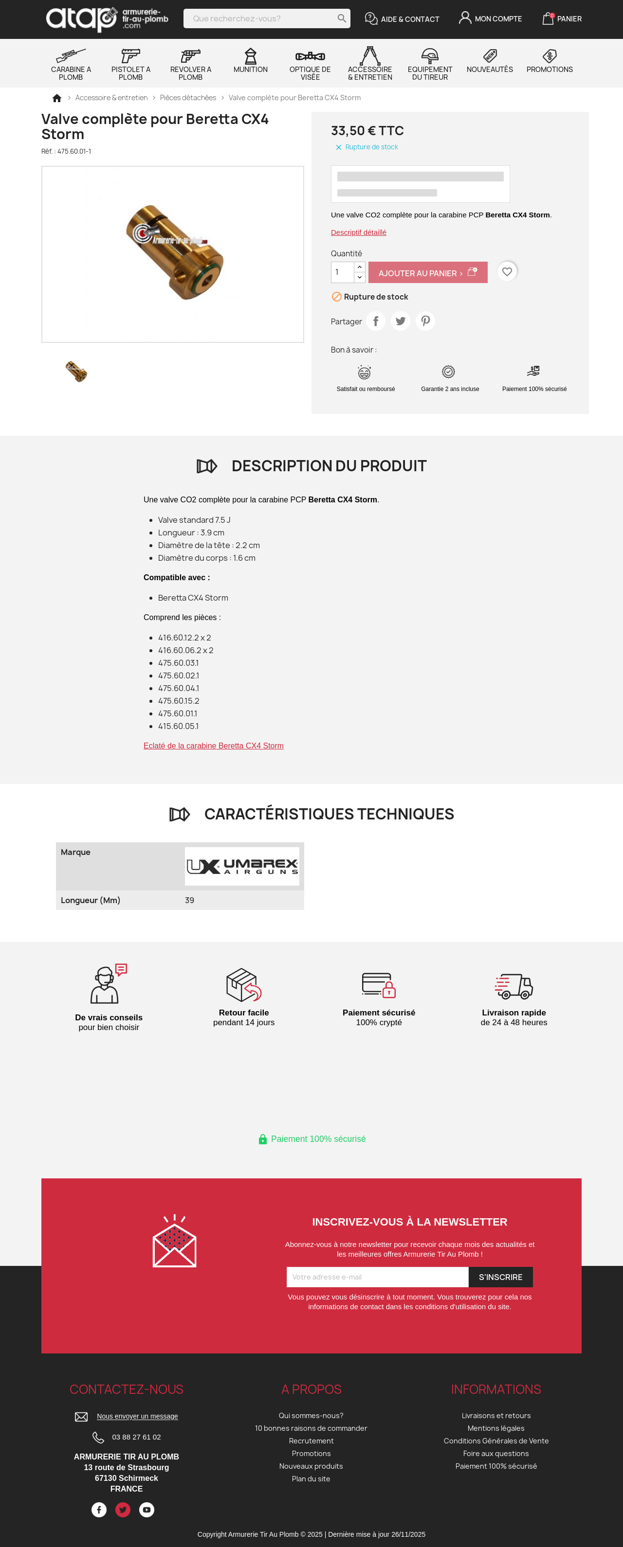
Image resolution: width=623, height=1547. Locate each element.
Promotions (550, 60)
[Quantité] (342, 272)
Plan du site (311, 1478)
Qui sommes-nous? (311, 1415)
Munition (251, 60)
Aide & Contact (410, 19)
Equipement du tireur (430, 64)
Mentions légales (496, 1428)
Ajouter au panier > (428, 273)
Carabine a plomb (71, 64)
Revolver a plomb (190, 64)
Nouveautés (490, 60)
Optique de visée (310, 64)
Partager (375, 321)
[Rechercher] (266, 18)
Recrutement (311, 1440)
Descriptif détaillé (358, 232)
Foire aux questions (496, 1453)
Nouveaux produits (311, 1466)
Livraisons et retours (496, 1415)
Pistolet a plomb (130, 64)
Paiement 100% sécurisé (496, 1466)
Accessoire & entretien (370, 64)
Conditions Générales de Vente (496, 1440)
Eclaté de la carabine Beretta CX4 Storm (214, 746)
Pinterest (425, 321)
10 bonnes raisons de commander (311, 1428)
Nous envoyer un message (137, 1417)
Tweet (400, 321)
